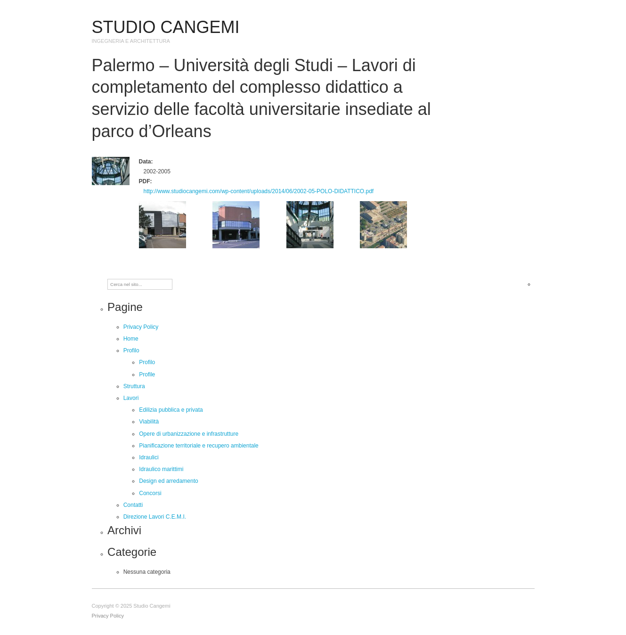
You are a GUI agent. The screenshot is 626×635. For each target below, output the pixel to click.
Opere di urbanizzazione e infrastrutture (188, 434)
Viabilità (149, 421)
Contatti (133, 505)
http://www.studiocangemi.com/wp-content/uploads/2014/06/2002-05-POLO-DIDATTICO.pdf (259, 191)
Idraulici (148, 457)
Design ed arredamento (168, 481)
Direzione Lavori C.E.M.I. (154, 516)
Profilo (131, 350)
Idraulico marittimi (161, 469)
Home (130, 338)
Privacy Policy (141, 327)
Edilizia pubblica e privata (171, 410)
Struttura (134, 386)
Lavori (131, 398)
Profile (147, 374)
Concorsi (150, 493)
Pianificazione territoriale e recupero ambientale (198, 445)
